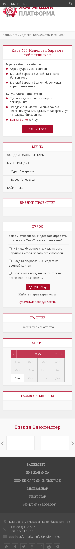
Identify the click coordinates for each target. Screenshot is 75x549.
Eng (24, 4)
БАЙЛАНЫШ (15, 188)
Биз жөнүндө (37, 472)
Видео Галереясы (21, 179)
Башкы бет (10, 35)
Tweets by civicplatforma (37, 327)
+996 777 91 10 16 (21, 531)
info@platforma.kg (48, 536)
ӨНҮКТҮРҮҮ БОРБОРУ (39, 505)
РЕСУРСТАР (37, 496)
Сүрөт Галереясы (20, 171)
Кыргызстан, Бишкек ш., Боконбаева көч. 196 (39, 522)
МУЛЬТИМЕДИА (18, 163)
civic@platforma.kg (21, 536)
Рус (5, 4)
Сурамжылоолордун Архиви (37, 302)
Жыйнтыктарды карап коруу (37, 294)
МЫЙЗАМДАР (37, 488)
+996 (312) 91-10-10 (22, 527)
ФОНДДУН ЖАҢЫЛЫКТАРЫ (25, 155)
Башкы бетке (19, 119)
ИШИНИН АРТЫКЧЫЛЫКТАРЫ (37, 480)
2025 (37, 354)
